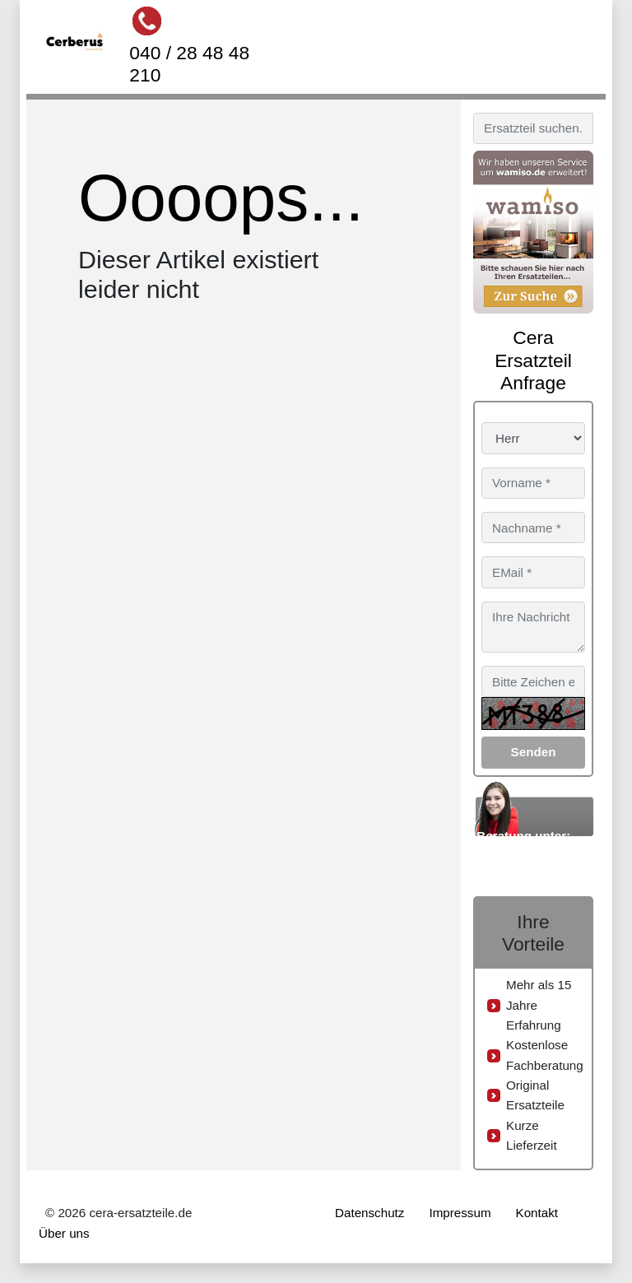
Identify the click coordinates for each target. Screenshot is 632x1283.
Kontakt (537, 1213)
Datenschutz (369, 1213)
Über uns (64, 1233)
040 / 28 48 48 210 (189, 64)
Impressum (459, 1213)
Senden (533, 752)
